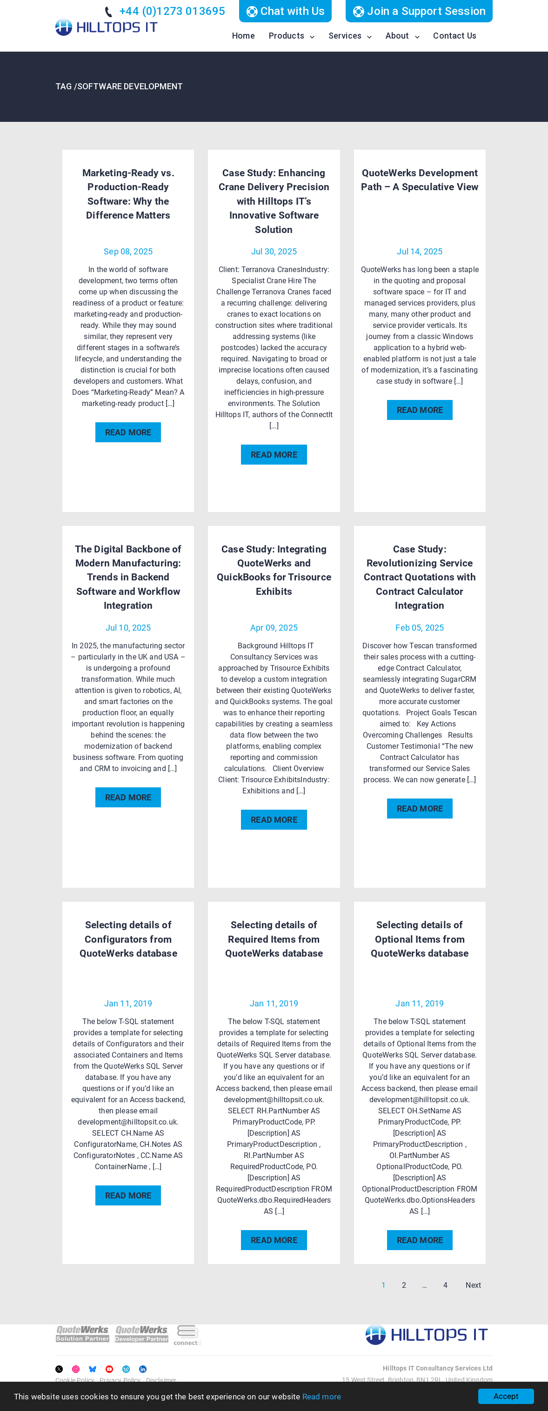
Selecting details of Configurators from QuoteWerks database (128, 939)
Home (243, 35)
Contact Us (454, 35)
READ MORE (128, 432)
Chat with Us (285, 11)
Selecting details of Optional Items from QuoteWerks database (419, 939)
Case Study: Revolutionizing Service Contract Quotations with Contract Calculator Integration (420, 578)
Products (286, 35)
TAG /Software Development (119, 86)
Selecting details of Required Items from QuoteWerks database (274, 939)
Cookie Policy (74, 1380)
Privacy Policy (120, 1380)
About (397, 35)
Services (344, 35)
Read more (321, 1396)
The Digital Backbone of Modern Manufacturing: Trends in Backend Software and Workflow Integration (128, 578)
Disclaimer (161, 1380)
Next (473, 1285)
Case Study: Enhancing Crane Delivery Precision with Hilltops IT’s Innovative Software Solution (274, 201)
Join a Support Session (419, 11)
